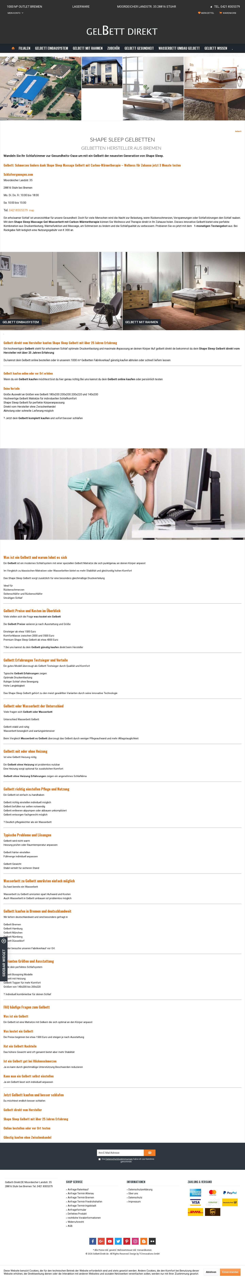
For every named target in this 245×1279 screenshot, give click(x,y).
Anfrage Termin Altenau (81, 1193)
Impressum (134, 1201)
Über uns (133, 1193)
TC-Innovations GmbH (149, 1254)
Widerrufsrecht (76, 1221)
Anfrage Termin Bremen (81, 1197)
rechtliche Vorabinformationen (84, 1217)
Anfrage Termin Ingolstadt (82, 1205)
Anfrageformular (77, 1209)
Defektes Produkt (77, 1213)
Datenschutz (135, 1197)
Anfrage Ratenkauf (78, 1189)
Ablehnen (211, 1272)
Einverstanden (230, 1272)
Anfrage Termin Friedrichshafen (85, 1201)
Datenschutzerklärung (140, 1189)
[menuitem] (228, 13)
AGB (70, 1226)
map (31, 210)
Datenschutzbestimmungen (119, 1159)
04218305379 (18, 210)
